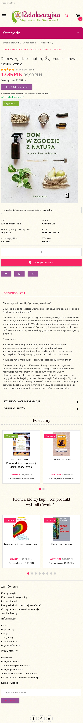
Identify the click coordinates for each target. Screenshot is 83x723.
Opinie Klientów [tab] (15, 408)
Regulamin (6, 657)
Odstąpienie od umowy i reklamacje (20, 609)
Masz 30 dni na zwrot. (16, 87)
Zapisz (10, 700)
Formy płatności (9, 601)
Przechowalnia (9, 641)
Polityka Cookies (10, 661)
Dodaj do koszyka (41, 262)
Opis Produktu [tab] (14, 293)
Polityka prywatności (12, 669)
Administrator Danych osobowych (19, 673)
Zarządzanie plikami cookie (15, 665)
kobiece (46, 241)
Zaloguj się (7, 637)
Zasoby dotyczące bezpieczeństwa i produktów (29, 209)
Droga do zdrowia (61, 544)
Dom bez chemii (61, 459)
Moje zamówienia (10, 645)
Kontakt (5, 625)
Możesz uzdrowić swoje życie (21, 544)
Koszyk (5, 633)
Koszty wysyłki (8, 593)
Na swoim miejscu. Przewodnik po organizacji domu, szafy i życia (21, 463)
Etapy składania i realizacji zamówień (21, 605)
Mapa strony (7, 629)
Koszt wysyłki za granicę (14, 597)
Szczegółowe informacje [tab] (22, 401)
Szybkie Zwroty (9, 613)
